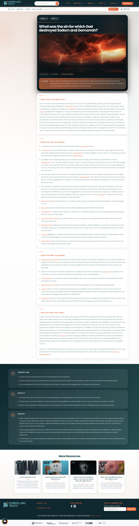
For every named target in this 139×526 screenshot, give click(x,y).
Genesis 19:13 (85, 177)
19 (92, 146)
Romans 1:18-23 (24, 423)
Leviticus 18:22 (118, 421)
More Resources (69, 456)
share (44, 18)
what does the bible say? (53, 99)
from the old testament (53, 142)
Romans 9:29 (47, 278)
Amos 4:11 (44, 234)
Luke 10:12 (57, 260)
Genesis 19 (68, 106)
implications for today (52, 313)
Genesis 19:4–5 (46, 162)
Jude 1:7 (42, 112)
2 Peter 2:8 (63, 336)
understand (23, 372)
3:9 (54, 201)
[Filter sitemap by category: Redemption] (21, 22)
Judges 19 (101, 194)
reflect (21, 393)
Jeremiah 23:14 (46, 212)
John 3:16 (116, 352)
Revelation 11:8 (46, 298)
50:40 (57, 218)
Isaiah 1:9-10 (45, 201)
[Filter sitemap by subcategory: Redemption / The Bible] (21, 28)
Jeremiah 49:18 (46, 218)
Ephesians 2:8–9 (44, 354)
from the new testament (53, 255)
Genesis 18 (84, 146)
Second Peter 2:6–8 (48, 285)
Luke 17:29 (106, 272)
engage (21, 414)
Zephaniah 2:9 (46, 241)
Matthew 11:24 (45, 260)
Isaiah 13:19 (44, 208)
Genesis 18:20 (77, 153)
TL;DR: (45, 81)
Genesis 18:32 (77, 156)
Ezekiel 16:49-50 (46, 225)
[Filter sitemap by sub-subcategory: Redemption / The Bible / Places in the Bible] (21, 34)
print (54, 18)
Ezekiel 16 (72, 109)
